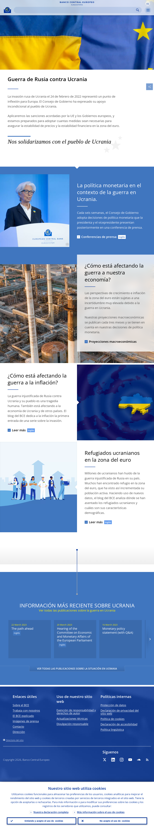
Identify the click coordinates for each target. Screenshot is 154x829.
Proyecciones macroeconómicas (113, 342)
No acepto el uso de (115, 820)
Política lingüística (112, 729)
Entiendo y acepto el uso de (44, 820)
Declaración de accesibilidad (119, 724)
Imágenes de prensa (26, 721)
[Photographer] (67, 244)
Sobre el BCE (21, 705)
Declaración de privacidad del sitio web (120, 712)
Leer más (19, 430)
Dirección (19, 732)
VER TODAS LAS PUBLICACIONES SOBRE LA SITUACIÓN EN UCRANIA (77, 668)
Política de (113, 719)
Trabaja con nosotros (26, 710)
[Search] (75, 10)
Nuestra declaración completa (50, 811)
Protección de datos (113, 705)
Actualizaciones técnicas (72, 718)
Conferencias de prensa (99, 237)
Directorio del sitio (15, 740)
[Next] (150, 639)
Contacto (18, 726)
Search (137, 10)
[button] (147, 3)
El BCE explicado (23, 716)
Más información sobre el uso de (101, 811)
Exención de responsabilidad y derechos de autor (76, 711)
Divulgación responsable (72, 724)
